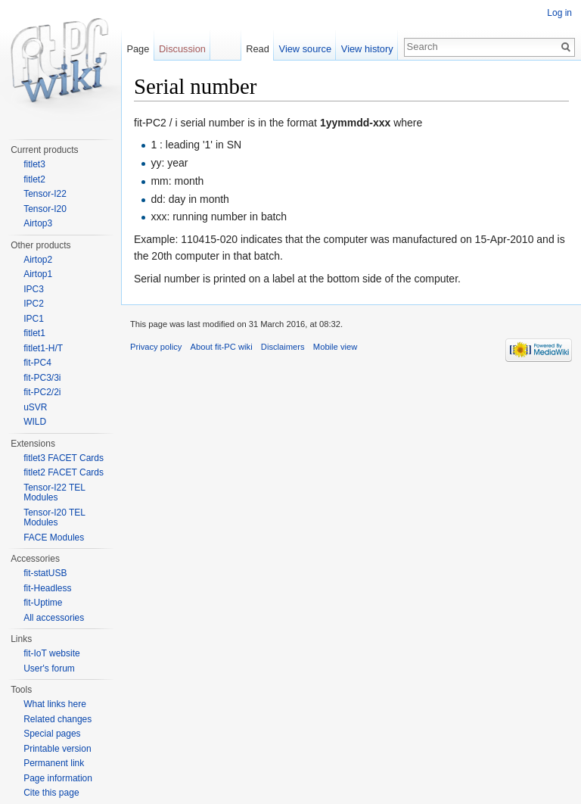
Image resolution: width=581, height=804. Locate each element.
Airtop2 (37, 259)
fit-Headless (47, 588)
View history (367, 49)
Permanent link (53, 763)
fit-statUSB (45, 573)
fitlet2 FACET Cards (63, 472)
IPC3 (33, 289)
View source (305, 49)
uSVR (35, 407)
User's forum (49, 668)
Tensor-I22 (45, 194)
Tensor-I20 (45, 209)
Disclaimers (283, 346)
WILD (34, 421)
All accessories (53, 617)
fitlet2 (34, 179)
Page (137, 49)
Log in (559, 13)
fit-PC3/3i (42, 377)
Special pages (51, 733)
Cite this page (51, 792)
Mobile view (335, 346)
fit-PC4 (37, 362)
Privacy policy (156, 346)
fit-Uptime (42, 602)
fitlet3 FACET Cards (63, 458)
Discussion (182, 49)
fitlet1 (34, 333)
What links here (54, 704)
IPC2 (33, 303)
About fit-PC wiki (222, 346)
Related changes (57, 719)
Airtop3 (37, 223)
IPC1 (33, 318)
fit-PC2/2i (42, 392)
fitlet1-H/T (43, 348)
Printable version (57, 748)
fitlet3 (34, 164)
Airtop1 (37, 274)
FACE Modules (53, 537)
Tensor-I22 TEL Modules (54, 492)
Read (257, 49)
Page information (57, 778)
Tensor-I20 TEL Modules (54, 517)
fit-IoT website (51, 653)
